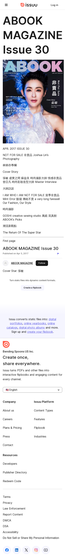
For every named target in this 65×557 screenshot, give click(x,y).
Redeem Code (12, 481)
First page (9, 241)
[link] (54, 4)
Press (6, 436)
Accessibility (10, 532)
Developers (10, 463)
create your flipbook (40, 331)
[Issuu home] (29, 5)
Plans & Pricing (12, 427)
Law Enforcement (14, 508)
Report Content (13, 514)
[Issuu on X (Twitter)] (26, 550)
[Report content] (58, 254)
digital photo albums (32, 327)
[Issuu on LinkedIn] (16, 550)
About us (8, 410)
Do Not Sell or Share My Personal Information (31, 537)
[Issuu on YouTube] (46, 550)
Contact (8, 445)
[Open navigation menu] (6, 4)
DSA (5, 526)
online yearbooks (35, 323)
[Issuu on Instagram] (36, 550)
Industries (40, 436)
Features (39, 419)
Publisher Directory (15, 472)
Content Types (43, 410)
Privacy (7, 502)
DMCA (7, 520)
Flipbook (39, 427)
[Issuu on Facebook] (7, 550)
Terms (7, 497)
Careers (7, 419)
